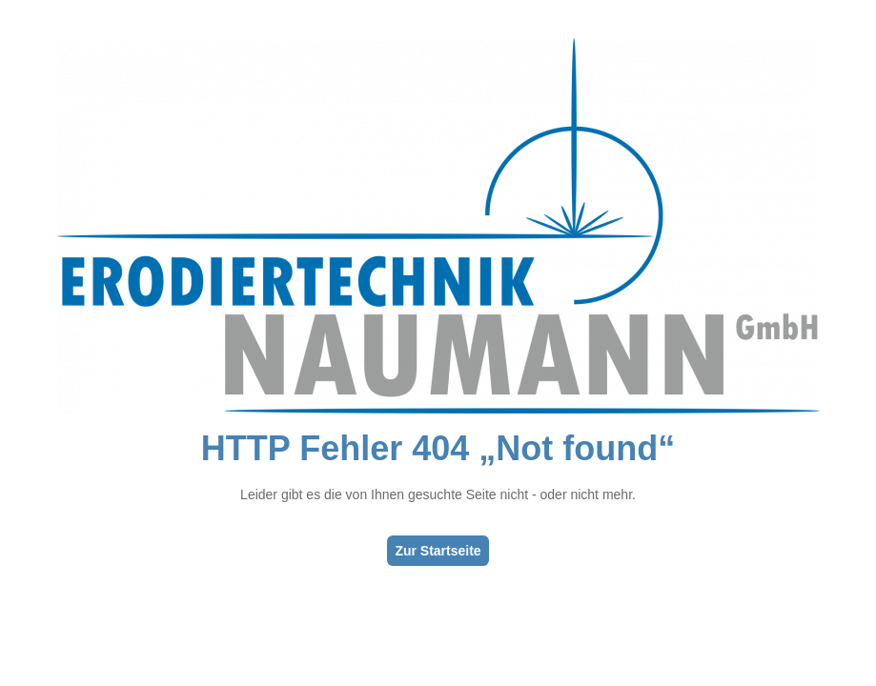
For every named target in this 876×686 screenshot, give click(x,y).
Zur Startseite (437, 550)
